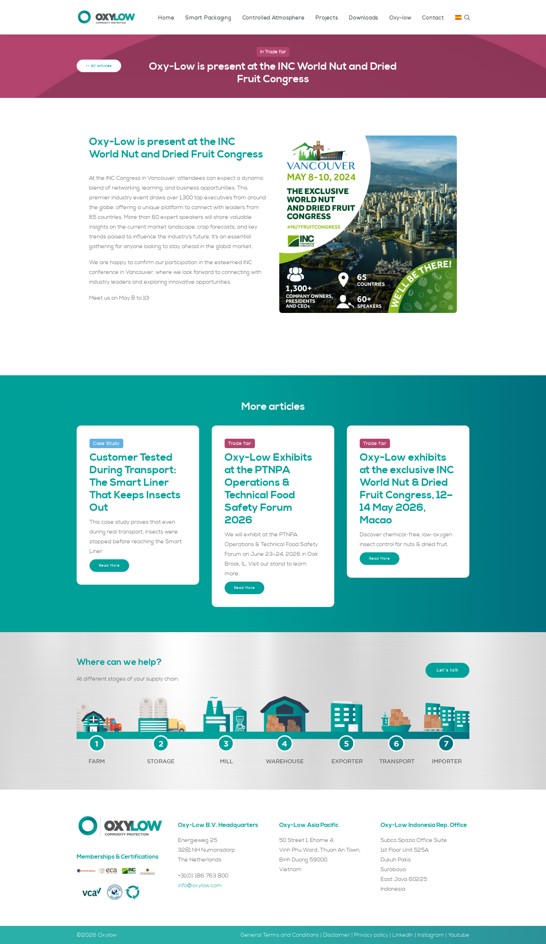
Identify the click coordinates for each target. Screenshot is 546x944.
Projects (326, 18)
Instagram (431, 934)
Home (166, 18)
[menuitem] (166, 18)
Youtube (458, 934)
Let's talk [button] (447, 670)
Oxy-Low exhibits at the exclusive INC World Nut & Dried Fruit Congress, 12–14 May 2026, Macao (407, 489)
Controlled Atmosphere (273, 18)
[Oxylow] (106, 17)
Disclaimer (336, 934)
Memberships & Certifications (117, 857)
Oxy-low (400, 18)
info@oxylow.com (200, 885)
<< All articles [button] (99, 66)
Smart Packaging (208, 18)
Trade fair (275, 52)
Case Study (106, 443)
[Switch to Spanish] (455, 17)
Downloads (363, 18)
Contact (433, 18)
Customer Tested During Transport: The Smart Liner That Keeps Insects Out (135, 482)
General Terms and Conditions (280, 934)
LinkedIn (402, 934)
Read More (109, 565)
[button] (467, 17)
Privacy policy (371, 934)
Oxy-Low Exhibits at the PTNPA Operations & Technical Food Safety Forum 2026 (268, 489)
